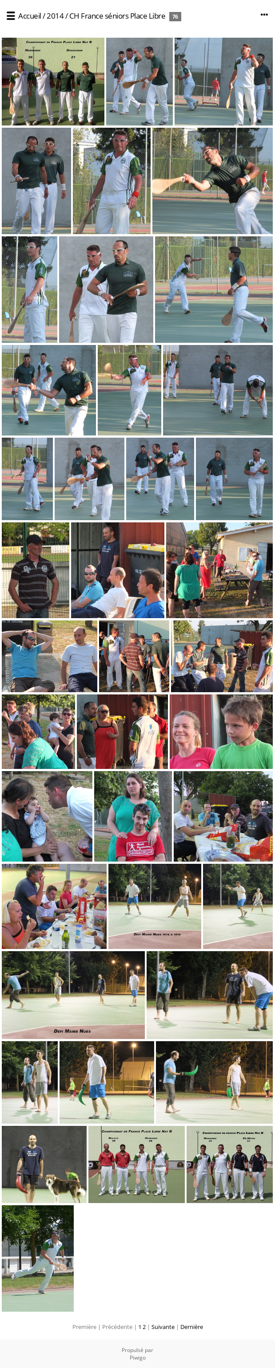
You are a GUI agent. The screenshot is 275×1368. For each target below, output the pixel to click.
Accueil (29, 16)
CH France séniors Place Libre (118, 16)
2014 (55, 16)
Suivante (163, 1327)
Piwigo (138, 1357)
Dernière (191, 1327)
